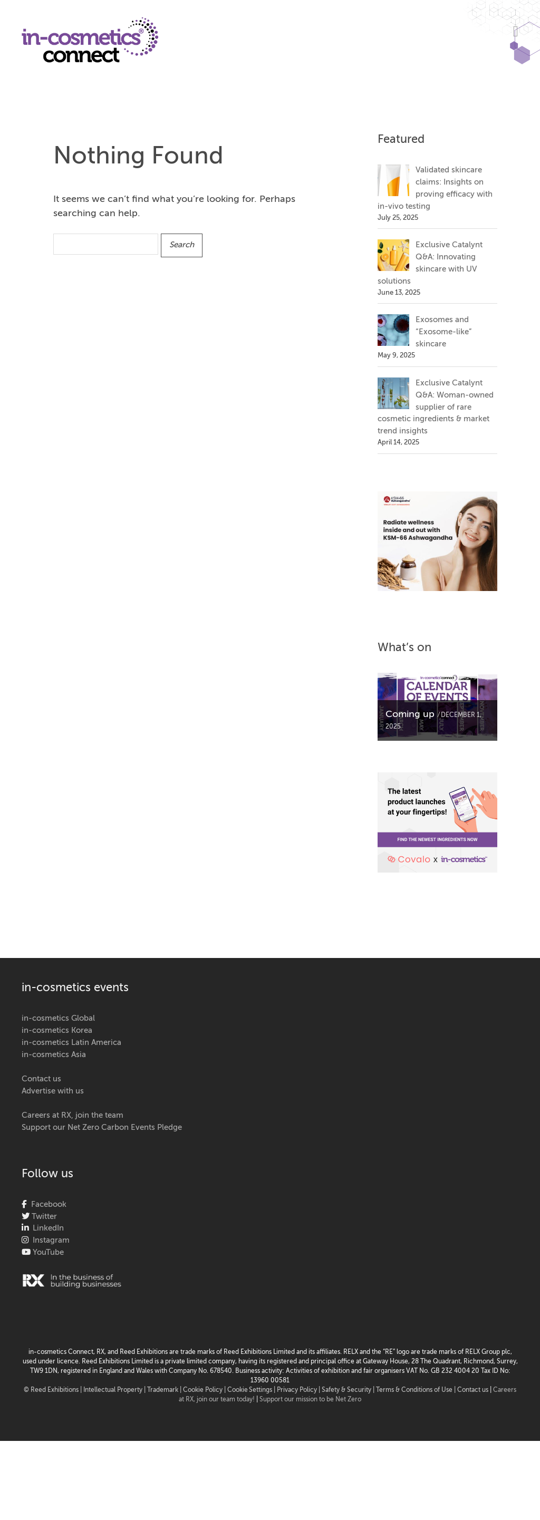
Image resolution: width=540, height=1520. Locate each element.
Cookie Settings (249, 1390)
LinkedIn (46, 1228)
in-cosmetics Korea (57, 1030)
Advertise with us (53, 1091)
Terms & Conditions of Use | (416, 1390)
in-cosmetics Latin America (71, 1043)
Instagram (49, 1240)
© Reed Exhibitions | (53, 1390)
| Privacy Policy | (298, 1390)
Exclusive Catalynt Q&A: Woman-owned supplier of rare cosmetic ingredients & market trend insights (436, 407)
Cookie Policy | (205, 1390)
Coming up (410, 714)
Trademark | (165, 1390)
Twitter (43, 1217)
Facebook (46, 1204)
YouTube (47, 1252)
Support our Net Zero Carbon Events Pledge (102, 1127)
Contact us (41, 1079)
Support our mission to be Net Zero (310, 1400)
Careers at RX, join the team (72, 1115)
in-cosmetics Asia (54, 1055)
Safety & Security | (348, 1390)
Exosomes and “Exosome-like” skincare (443, 332)
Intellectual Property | (115, 1390)
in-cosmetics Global (58, 1018)
